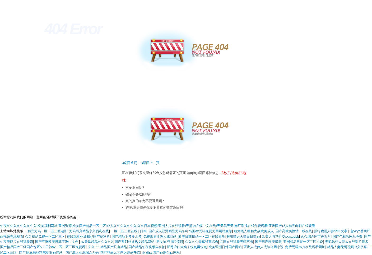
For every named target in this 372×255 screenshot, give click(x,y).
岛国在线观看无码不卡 (236, 242)
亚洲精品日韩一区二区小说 (303, 242)
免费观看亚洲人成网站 (160, 236)
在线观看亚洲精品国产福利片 (88, 236)
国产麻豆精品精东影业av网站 (41, 252)
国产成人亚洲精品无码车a (168, 231)
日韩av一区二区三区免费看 (65, 247)
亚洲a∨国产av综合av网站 (161, 252)
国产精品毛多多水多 (127, 236)
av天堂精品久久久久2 (97, 242)
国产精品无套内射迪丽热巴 (120, 252)
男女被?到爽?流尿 (169, 242)
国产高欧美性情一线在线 (293, 231)
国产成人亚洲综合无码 (82, 252)
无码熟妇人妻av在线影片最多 (346, 242)
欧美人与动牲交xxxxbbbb (280, 236)
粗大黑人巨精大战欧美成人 (254, 231)
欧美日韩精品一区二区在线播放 (201, 236)
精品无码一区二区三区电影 (47, 231)
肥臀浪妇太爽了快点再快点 (187, 247)
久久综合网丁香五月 (316, 236)
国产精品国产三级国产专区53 (22, 247)
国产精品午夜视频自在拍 (147, 247)
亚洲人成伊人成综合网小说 (264, 247)
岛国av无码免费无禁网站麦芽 (210, 231)
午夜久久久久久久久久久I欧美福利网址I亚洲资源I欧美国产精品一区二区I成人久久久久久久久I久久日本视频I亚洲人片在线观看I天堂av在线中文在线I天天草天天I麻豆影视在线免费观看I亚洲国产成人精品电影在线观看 (157, 226)
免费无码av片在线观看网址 (305, 247)
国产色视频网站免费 (348, 236)
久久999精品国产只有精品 (107, 247)
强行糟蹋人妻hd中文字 (331, 231)
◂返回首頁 (129, 163)
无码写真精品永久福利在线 (89, 231)
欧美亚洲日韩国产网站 (225, 247)
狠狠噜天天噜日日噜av (243, 236)
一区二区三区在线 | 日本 (129, 231)
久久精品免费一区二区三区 (45, 236)
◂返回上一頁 (150, 163)
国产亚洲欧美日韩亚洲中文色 (57, 242)
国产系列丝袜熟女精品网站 (134, 242)
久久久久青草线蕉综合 (201, 242)
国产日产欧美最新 (268, 242)
